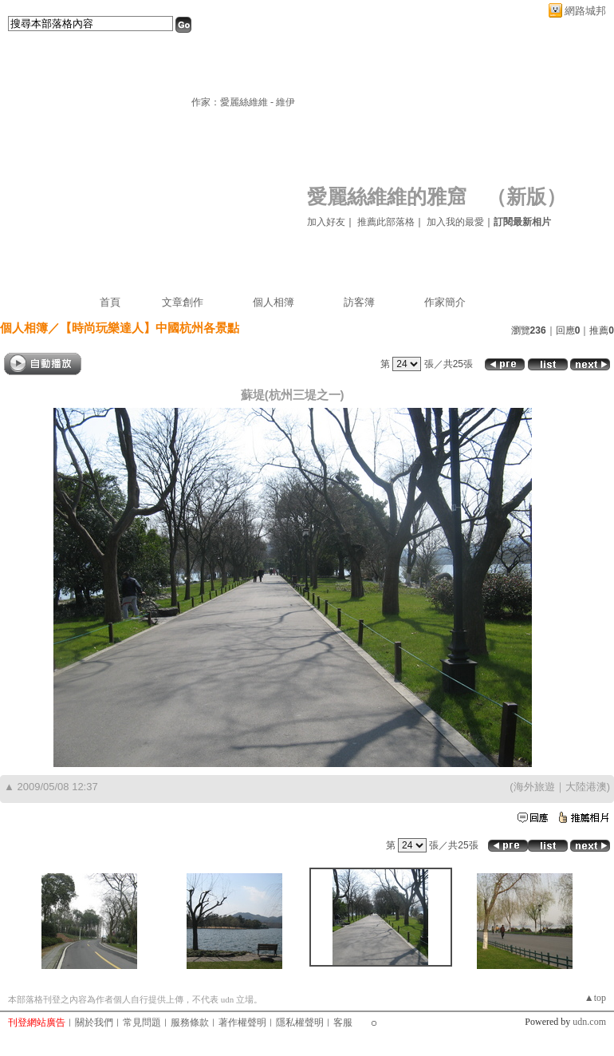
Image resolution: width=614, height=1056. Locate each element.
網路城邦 (585, 11)
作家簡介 (445, 302)
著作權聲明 (242, 1022)
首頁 (110, 302)
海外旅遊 (534, 787)
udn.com (589, 1021)
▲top (595, 997)
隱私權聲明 (300, 1022)
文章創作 (182, 302)
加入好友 (326, 221)
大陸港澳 (586, 787)
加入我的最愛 (455, 221)
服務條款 (190, 1022)
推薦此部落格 (386, 221)
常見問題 (142, 1022)
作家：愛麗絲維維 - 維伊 (243, 102)
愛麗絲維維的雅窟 (386, 197)
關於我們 (94, 1022)
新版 (526, 197)
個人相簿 (273, 302)
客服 (342, 1022)
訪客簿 (359, 302)
